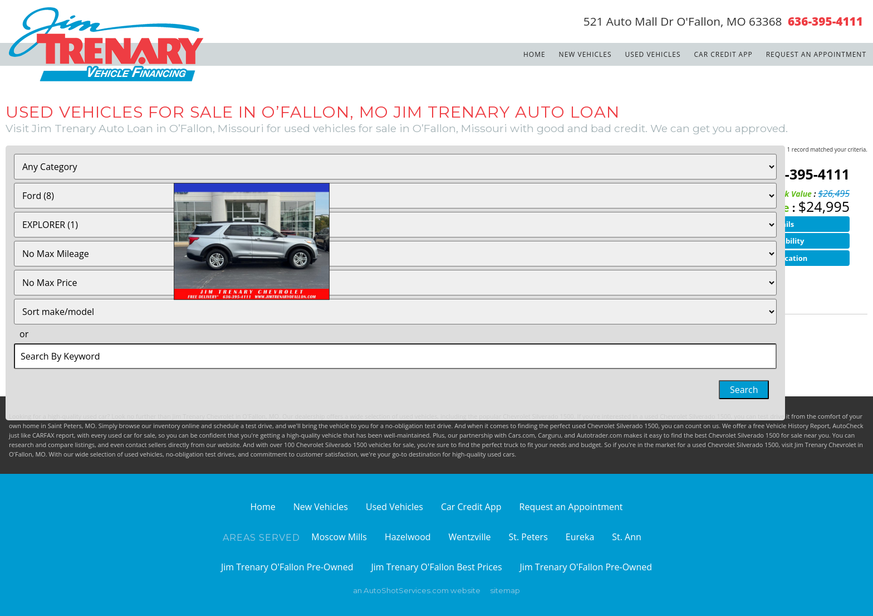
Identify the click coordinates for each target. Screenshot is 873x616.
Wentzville (470, 537)
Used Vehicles (653, 54)
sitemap (505, 590)
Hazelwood (408, 537)
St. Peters (527, 537)
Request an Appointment (816, 54)
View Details (771, 224)
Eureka (580, 537)
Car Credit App (723, 54)
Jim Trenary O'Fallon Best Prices (436, 567)
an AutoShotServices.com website (416, 590)
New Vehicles (585, 54)
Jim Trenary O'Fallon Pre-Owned (287, 567)
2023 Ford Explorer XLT (252, 171)
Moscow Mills (339, 537)
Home (534, 54)
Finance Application (771, 258)
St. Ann (626, 537)
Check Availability (771, 241)
